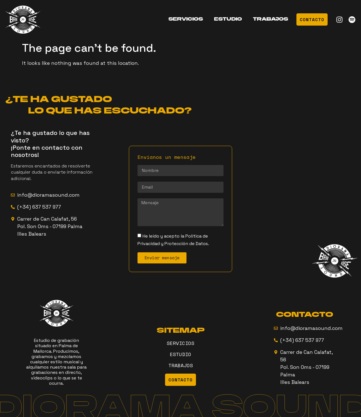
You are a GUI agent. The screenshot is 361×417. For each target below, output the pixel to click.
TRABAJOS (270, 19)
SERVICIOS (185, 19)
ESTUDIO (228, 19)
